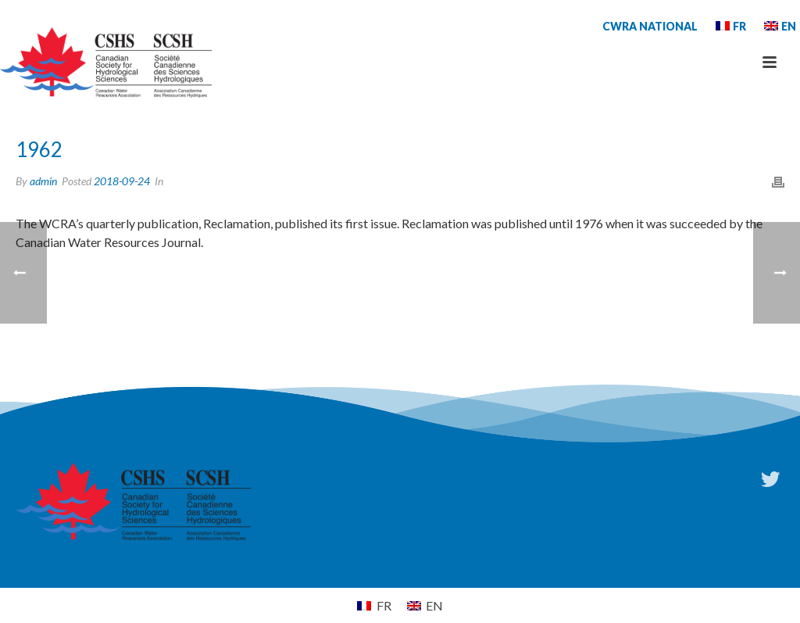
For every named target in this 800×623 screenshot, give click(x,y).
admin (43, 181)
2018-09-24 (122, 181)
